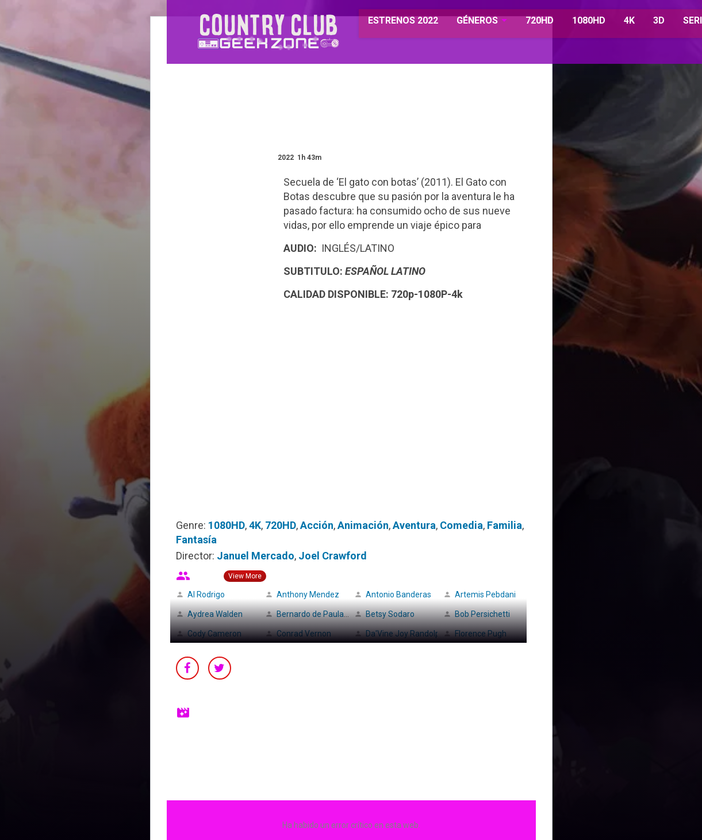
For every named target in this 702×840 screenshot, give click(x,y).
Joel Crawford (332, 556)
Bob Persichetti (482, 614)
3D (644, 22)
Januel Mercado (255, 556)
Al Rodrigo (206, 594)
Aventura (414, 525)
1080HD (574, 22)
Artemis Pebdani (485, 594)
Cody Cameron (214, 633)
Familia (504, 525)
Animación (363, 525)
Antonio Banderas (398, 594)
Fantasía (196, 540)
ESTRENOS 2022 (389, 22)
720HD (525, 22)
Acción (316, 525)
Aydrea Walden (215, 614)
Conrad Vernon (304, 633)
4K (614, 22)
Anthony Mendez (308, 594)
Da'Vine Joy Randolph (405, 633)
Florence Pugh (481, 633)
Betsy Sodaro (390, 614)
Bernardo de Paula (310, 614)
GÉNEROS (463, 22)
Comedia (461, 525)
